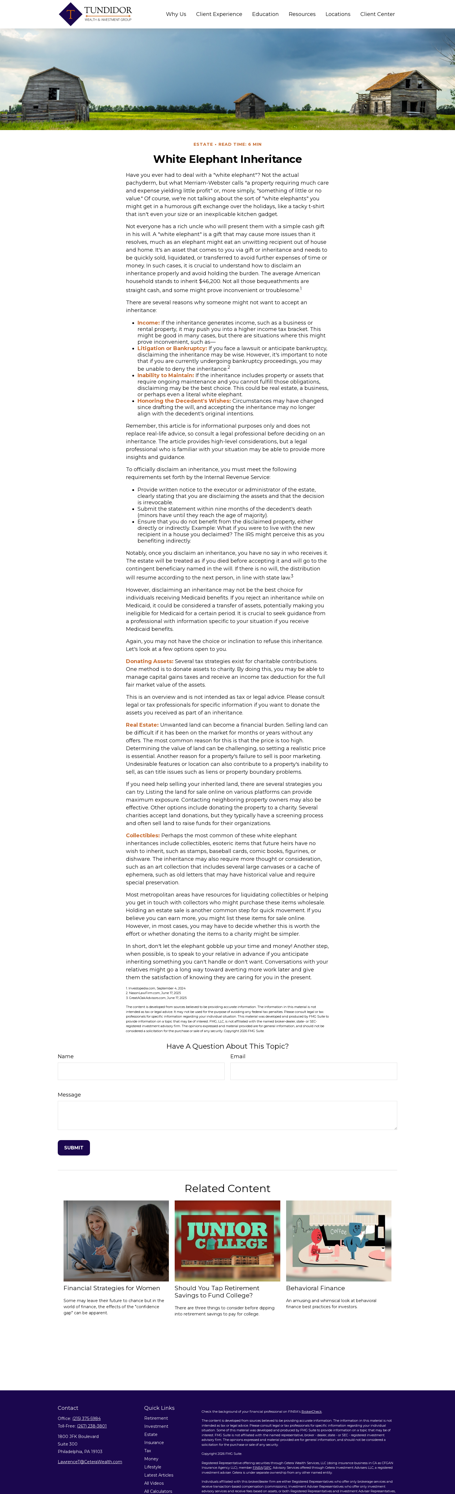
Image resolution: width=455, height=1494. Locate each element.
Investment (156, 1426)
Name (66, 1056)
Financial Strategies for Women (112, 1288)
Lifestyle (152, 1467)
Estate (151, 1434)
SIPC (267, 1468)
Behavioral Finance (315, 1288)
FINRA (258, 1468)
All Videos (154, 1483)
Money (151, 1458)
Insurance (154, 1442)
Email (237, 1056)
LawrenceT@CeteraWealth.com (90, 1461)
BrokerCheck (311, 1412)
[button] (176, 14)
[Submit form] (74, 1147)
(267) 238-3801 (92, 1426)
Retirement (156, 1418)
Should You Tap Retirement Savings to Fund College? (217, 1291)
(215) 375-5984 (86, 1418)
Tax (147, 1450)
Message (69, 1095)
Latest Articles (158, 1475)
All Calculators (158, 1491)
